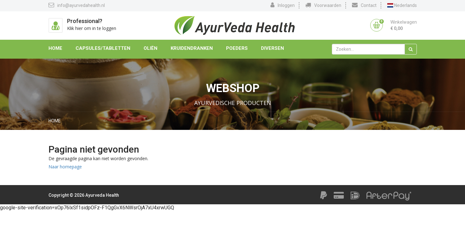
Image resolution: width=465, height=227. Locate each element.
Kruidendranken (192, 48)
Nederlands (402, 5)
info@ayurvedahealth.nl (76, 5)
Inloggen (282, 5)
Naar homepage (65, 167)
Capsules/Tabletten (103, 48)
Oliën (150, 48)
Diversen (272, 48)
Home (55, 48)
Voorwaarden (323, 5)
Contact (364, 5)
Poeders (237, 48)
